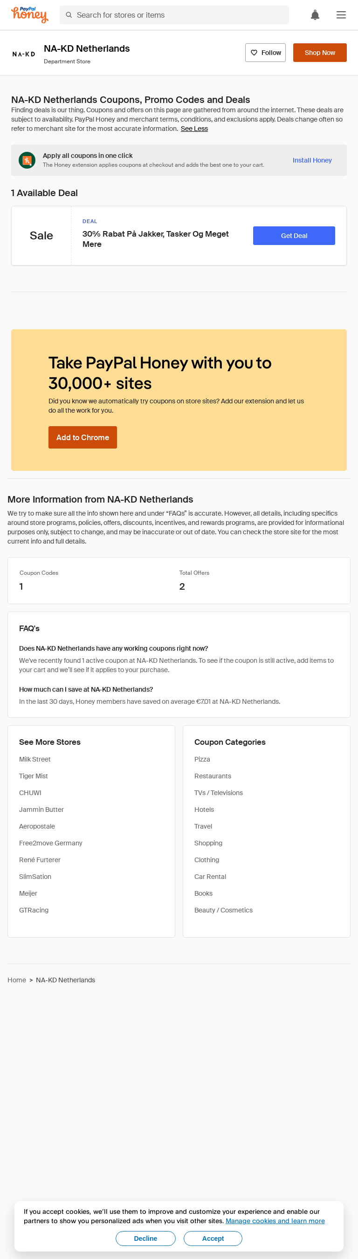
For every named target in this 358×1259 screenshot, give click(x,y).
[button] (341, 15)
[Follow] (265, 52)
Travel (203, 826)
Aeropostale (37, 826)
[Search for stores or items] (174, 15)
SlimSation (35, 876)
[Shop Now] (320, 52)
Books (203, 893)
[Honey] (29, 15)
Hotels (204, 809)
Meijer (28, 893)
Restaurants (212, 776)
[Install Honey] (312, 160)
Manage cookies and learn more (275, 1221)
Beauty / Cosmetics (223, 910)
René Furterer (40, 860)
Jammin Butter (41, 809)
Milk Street (35, 759)
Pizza (202, 759)
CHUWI (30, 793)
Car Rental (210, 876)
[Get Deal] (294, 235)
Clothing (206, 860)
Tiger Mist (33, 776)
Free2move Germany (51, 843)
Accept (213, 1238)
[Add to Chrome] (82, 437)
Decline (146, 1238)
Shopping (208, 843)
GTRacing (33, 910)
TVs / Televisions (218, 793)
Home (16, 980)
